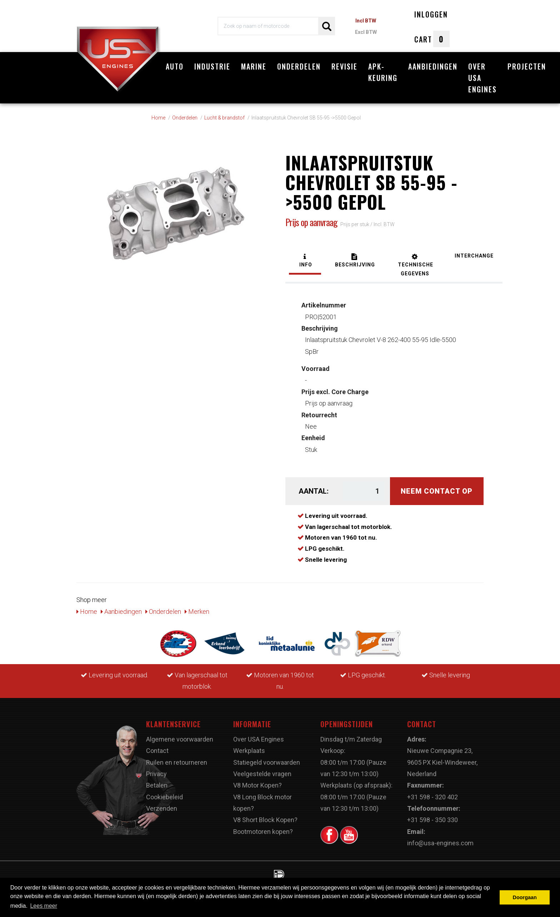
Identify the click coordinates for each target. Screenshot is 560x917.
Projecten (527, 66)
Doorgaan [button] (525, 897)
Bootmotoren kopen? (263, 831)
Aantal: (314, 491)
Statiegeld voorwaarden (266, 762)
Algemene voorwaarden (179, 739)
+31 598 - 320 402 (432, 797)
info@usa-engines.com (440, 843)
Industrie (212, 66)
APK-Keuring (383, 72)
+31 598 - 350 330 (432, 820)
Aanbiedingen (433, 66)
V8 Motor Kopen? (257, 785)
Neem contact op (436, 491)
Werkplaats (249, 750)
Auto (175, 66)
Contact (157, 750)
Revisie (344, 66)
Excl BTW (366, 32)
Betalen (157, 785)
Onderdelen (299, 66)
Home (86, 611)
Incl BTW (365, 21)
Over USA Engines (482, 78)
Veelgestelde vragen (262, 774)
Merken (197, 611)
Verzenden (161, 808)
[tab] (305, 261)
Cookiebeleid (164, 797)
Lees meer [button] (43, 906)
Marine (253, 66)
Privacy (156, 774)
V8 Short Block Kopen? (265, 820)
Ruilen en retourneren (176, 762)
